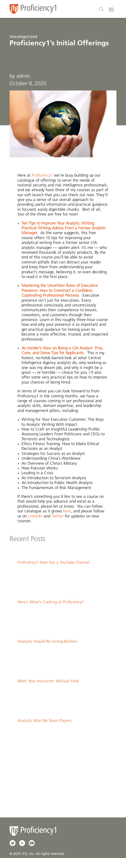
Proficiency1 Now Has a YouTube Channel (53, 563)
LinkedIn (36, 516)
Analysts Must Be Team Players (44, 721)
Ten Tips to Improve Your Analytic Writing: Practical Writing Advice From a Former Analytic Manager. (64, 228)
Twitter (58, 516)
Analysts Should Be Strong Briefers (47, 642)
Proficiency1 (43, 176)
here (67, 511)
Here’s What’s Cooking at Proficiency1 (50, 602)
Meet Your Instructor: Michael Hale (48, 681)
